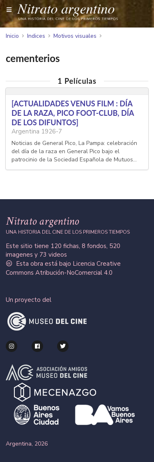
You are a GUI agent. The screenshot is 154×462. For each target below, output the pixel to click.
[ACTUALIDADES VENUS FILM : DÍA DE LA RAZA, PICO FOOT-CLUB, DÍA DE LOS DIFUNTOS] (72, 113)
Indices (36, 36)
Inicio (12, 36)
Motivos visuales (75, 36)
